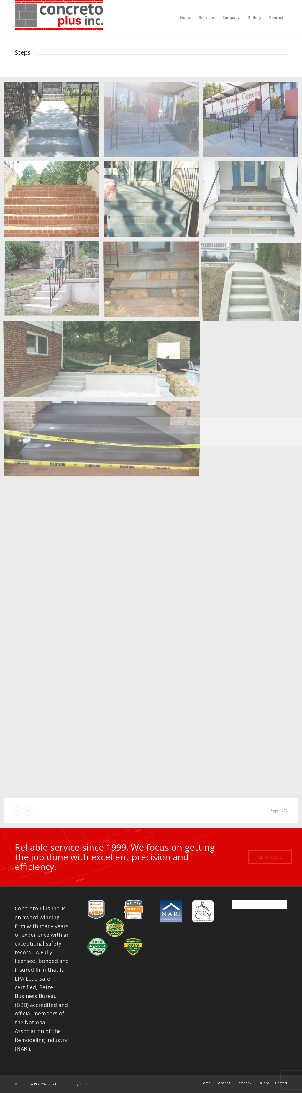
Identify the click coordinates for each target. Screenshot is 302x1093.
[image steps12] (103, 360)
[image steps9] (153, 281)
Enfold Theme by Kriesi (69, 1084)
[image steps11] (103, 440)
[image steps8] (54, 281)
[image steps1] (153, 201)
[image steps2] (54, 201)
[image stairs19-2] (153, 121)
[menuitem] (185, 17)
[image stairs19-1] (54, 121)
